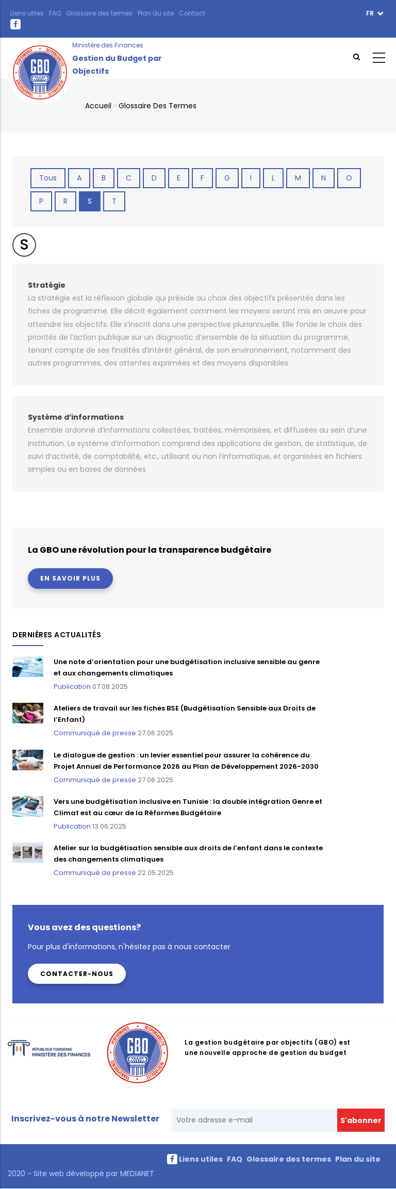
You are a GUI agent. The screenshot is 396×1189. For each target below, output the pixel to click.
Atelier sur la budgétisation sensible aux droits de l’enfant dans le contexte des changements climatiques (188, 853)
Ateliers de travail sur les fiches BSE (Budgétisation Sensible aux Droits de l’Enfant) (185, 713)
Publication (72, 686)
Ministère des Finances (107, 45)
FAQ (55, 13)
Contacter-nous (76, 973)
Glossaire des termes (99, 13)
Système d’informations (76, 417)
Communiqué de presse (95, 733)
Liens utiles (27, 13)
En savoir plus (70, 578)
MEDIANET (136, 1173)
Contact (192, 13)
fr (370, 13)
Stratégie (46, 285)
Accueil (98, 106)
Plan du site (156, 13)
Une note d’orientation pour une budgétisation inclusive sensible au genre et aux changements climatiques (187, 667)
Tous (48, 178)
